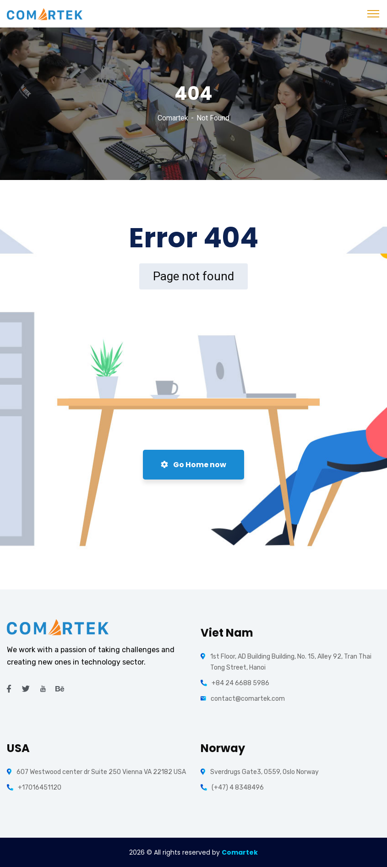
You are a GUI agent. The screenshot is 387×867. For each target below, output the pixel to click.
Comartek (173, 118)
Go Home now (193, 464)
